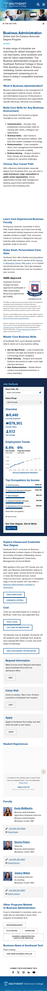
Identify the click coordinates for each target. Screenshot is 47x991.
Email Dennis (14, 835)
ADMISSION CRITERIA (15, 600)
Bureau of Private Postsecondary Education (16, 318)
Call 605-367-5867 (17, 862)
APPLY (11, 732)
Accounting (11, 903)
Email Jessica (14, 866)
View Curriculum (14, 595)
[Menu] (43, 4)
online (28, 263)
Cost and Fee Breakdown (17, 628)
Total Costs (11, 622)
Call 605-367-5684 (17, 801)
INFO (11, 678)
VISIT (11, 705)
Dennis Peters (22, 814)
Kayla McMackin (23, 780)
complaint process (8, 327)
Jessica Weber (22, 845)
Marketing (30, 903)
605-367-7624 (32, 966)
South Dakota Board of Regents (27, 329)
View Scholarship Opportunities (21, 651)
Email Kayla (13, 804)
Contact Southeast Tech (23, 979)
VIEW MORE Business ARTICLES (19, 926)
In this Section (9, 24)
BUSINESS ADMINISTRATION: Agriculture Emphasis (23, 909)
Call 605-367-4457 (17, 831)
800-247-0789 (28, 969)
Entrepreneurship (14, 897)
